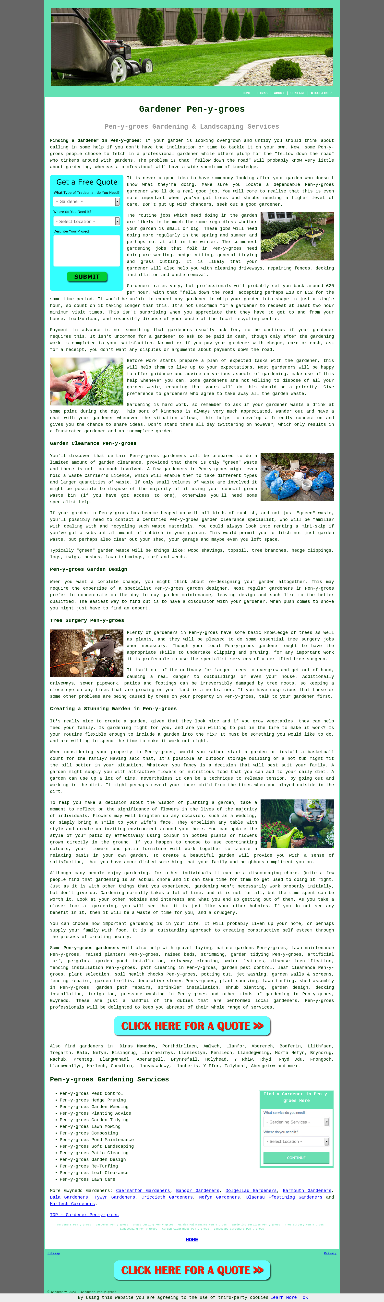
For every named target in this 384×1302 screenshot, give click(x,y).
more (293, 1066)
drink (319, 404)
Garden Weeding (110, 1106)
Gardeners (98, 1190)
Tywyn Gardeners (114, 1197)
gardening (139, 248)
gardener (269, 204)
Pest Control (107, 1093)
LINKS (262, 93)
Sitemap (54, 1253)
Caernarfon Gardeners (143, 1190)
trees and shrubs (237, 197)
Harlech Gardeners (72, 1203)
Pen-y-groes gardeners (91, 947)
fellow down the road (304, 153)
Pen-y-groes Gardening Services (109, 1079)
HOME (247, 93)
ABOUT (279, 93)
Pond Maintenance (113, 1139)
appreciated (255, 411)
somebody (222, 178)
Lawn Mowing (106, 1126)
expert (140, 608)
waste (191, 318)
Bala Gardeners (69, 1197)
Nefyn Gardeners (219, 1197)
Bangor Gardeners (197, 1190)
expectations (236, 367)
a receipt (72, 349)
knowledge (244, 167)
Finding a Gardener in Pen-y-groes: (96, 140)
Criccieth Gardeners (167, 1197)
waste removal (189, 274)
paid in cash (230, 336)
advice (193, 373)
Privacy (330, 1253)
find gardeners (84, 1046)
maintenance (196, 595)
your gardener (96, 417)
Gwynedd (59, 1000)
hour (329, 305)
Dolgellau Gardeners (251, 1190)
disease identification (301, 961)
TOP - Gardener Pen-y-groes (84, 1214)
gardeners (215, 380)
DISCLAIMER (321, 93)
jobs (165, 215)
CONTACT (297, 93)
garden (176, 140)
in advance (86, 329)
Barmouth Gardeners (307, 1190)
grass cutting (159, 261)
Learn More (283, 1297)
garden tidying (250, 954)
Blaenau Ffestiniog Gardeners (284, 1197)
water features (244, 961)
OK (305, 1297)
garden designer (207, 588)
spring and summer (223, 235)
